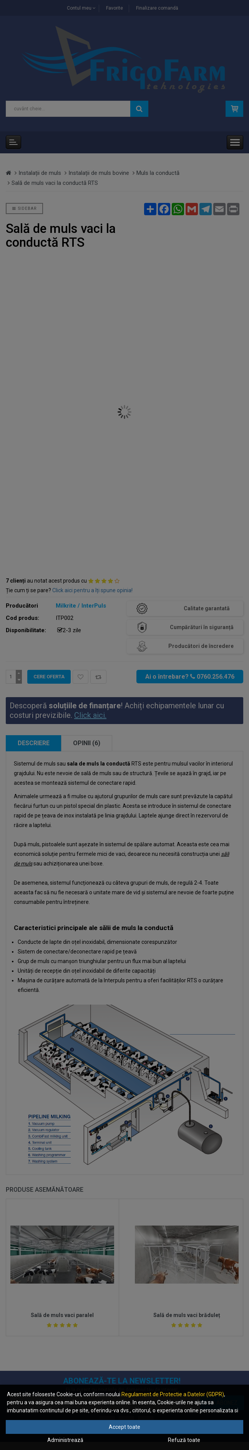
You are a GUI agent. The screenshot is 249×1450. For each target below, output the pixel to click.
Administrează (65, 1440)
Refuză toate (184, 1440)
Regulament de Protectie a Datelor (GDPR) (172, 1394)
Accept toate (124, 1427)
